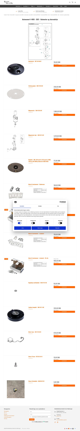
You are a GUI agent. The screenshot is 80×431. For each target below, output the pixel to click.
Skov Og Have (18, 6)
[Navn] (40, 411)
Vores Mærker (25, 6)
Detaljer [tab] (40, 206)
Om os (5, 412)
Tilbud (61, 6)
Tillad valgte (40, 228)
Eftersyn (5, 414)
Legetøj (65, 6)
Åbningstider (6, 411)
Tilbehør (32, 6)
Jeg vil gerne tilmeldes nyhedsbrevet (40, 416)
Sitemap (5, 418)
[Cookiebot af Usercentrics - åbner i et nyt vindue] (60, 202)
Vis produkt (64, 65)
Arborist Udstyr (55, 6)
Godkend (32, 419)
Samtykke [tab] (22, 206)
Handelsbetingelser (7, 417)
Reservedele (48, 6)
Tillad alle (57, 228)
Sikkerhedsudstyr (40, 6)
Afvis (23, 228)
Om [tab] (58, 206)
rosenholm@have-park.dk (61, 419)
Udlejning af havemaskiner (9, 415)
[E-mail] (40, 414)
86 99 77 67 (59, 416)
